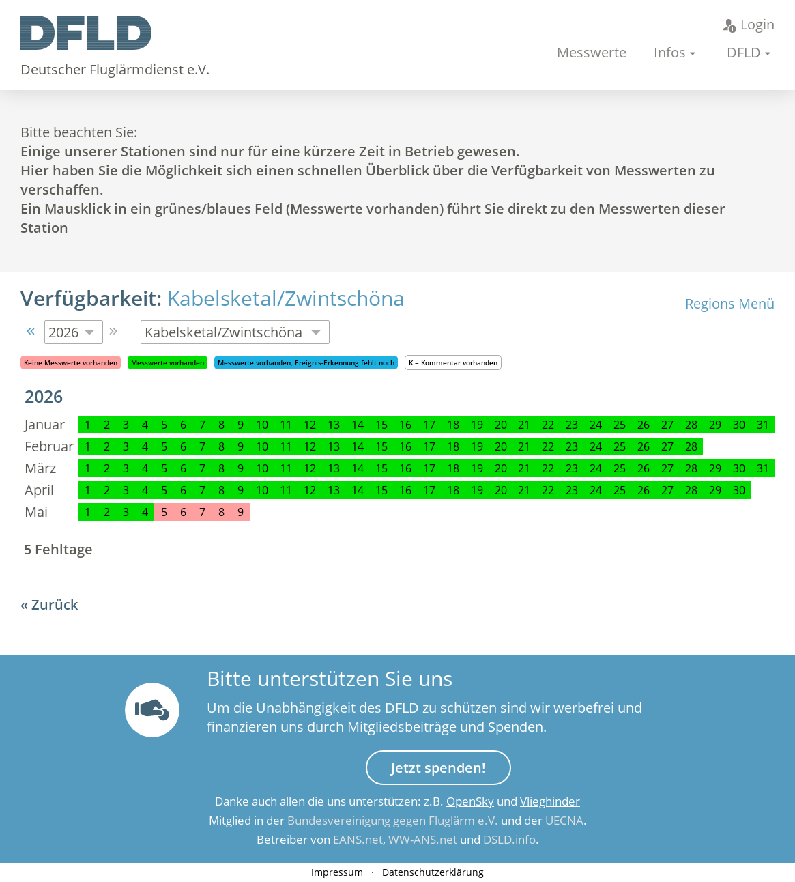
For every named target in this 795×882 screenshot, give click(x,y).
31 (763, 424)
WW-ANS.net (422, 839)
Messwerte (591, 52)
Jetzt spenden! (438, 767)
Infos (670, 52)
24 (596, 424)
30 (739, 424)
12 (310, 424)
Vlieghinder (550, 801)
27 (667, 424)
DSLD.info (509, 839)
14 (357, 424)
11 (286, 424)
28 (691, 424)
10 (262, 424)
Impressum (337, 872)
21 (524, 424)
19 (477, 424)
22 (548, 424)
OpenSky (470, 801)
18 (453, 424)
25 (619, 424)
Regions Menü (730, 303)
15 (381, 424)
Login (749, 24)
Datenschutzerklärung (433, 872)
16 (405, 424)
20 (501, 424)
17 (429, 424)
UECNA (564, 820)
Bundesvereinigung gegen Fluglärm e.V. (392, 820)
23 (572, 424)
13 (334, 424)
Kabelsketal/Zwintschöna (286, 298)
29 (715, 424)
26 (643, 424)
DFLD (744, 52)
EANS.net (358, 839)
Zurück (54, 604)
